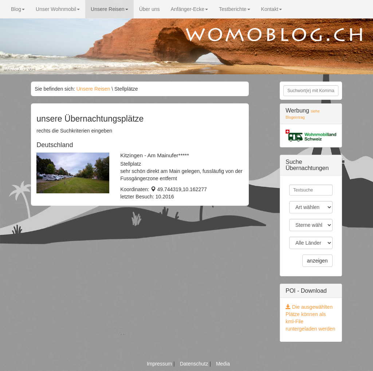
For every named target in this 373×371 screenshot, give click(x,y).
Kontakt (271, 9)
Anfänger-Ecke (189, 9)
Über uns (149, 9)
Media (223, 364)
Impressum (160, 364)
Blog (18, 9)
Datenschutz (195, 364)
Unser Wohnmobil (58, 9)
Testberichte (234, 9)
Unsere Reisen (109, 9)
